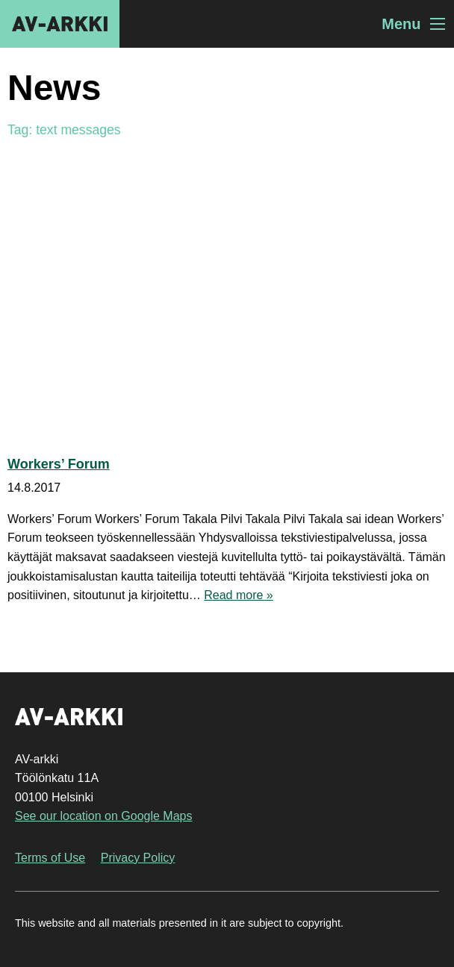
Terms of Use (50, 857)
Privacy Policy (138, 857)
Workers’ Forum (58, 464)
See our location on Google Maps (103, 816)
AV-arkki (59, 24)
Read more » (238, 595)
